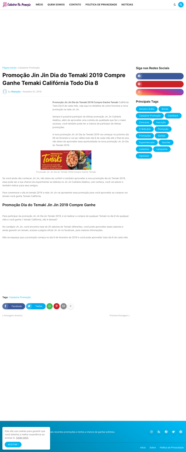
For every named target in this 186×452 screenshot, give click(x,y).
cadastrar (144, 149)
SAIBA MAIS (22, 437)
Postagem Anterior (13, 315)
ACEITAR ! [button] (13, 444)
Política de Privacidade (172, 447)
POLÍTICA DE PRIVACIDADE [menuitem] (101, 4)
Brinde (165, 109)
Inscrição (161, 122)
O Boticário (145, 129)
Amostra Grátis (146, 109)
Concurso (144, 122)
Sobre (153, 447)
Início (143, 447)
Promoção (163, 129)
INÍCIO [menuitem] (39, 4)
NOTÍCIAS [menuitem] (127, 4)
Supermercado (147, 142)
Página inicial (9, 68)
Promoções (145, 135)
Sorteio (161, 135)
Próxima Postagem (119, 315)
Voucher (166, 142)
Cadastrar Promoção (29, 68)
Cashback (173, 115)
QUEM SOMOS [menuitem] (56, 4)
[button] (174, 4)
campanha (161, 149)
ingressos (144, 155)
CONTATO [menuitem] (75, 4)
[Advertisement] (93, 38)
